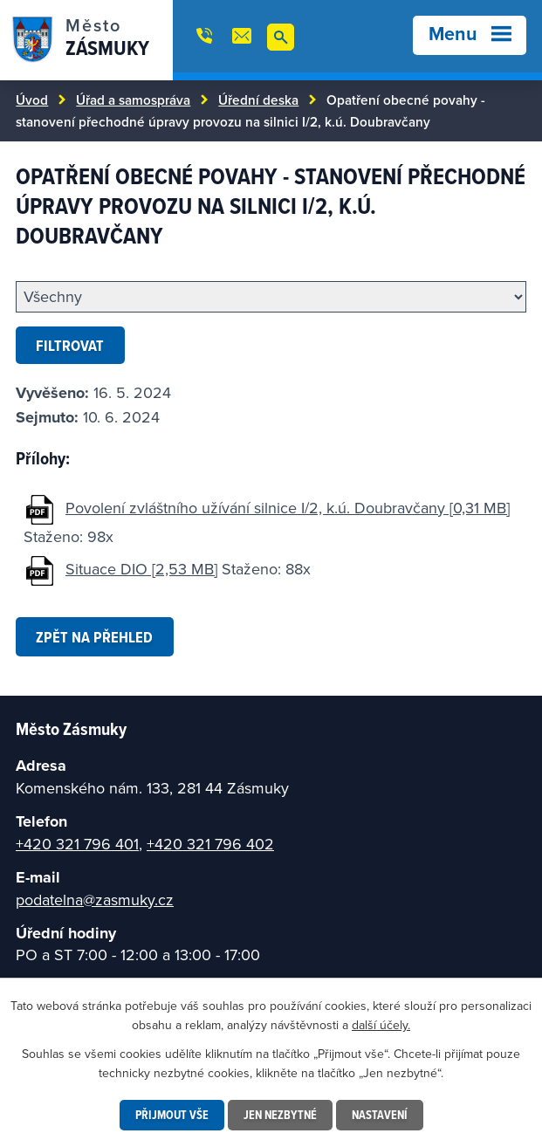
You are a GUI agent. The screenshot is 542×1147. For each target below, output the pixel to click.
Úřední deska (258, 99)
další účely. (381, 1025)
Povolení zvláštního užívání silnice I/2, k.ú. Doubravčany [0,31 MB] (287, 508)
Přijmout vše (172, 1114)
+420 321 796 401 (77, 844)
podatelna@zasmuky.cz (95, 899)
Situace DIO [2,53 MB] (141, 569)
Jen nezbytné (280, 1114)
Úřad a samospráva (133, 99)
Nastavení (380, 1114)
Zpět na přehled (94, 637)
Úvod (32, 99)
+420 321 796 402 (210, 844)
